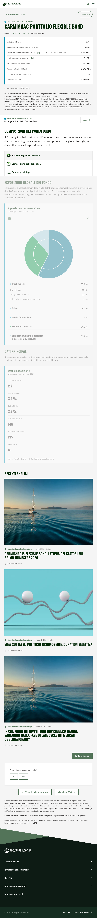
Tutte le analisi (11, 861)
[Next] (42, 53)
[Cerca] (88, 4)
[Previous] (39, 53)
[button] (48, 862)
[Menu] (93, 4)
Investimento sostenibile (16, 869)
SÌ (14, 776)
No (23, 776)
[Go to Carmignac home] (12, 4)
